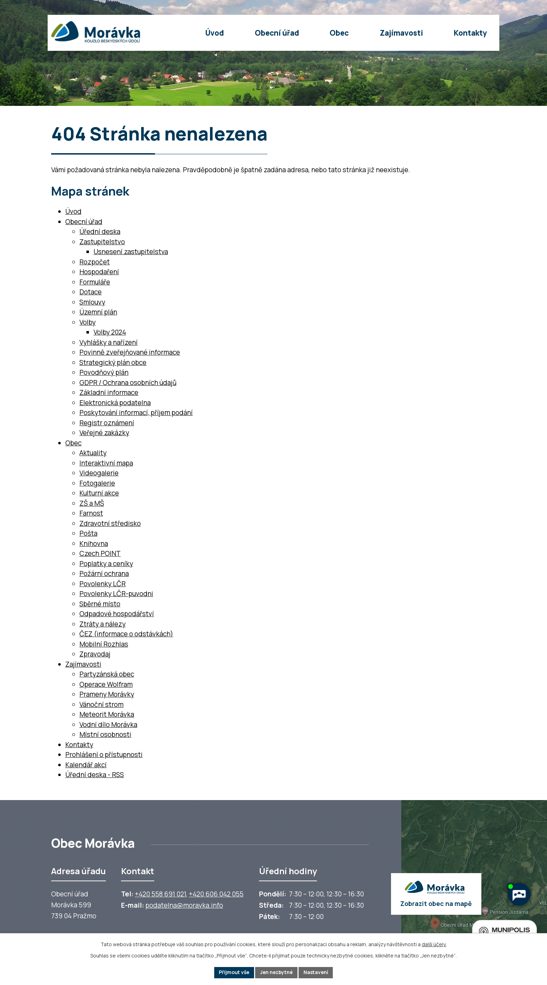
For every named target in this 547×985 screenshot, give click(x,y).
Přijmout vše (232, 972)
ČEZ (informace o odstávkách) (126, 633)
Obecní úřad (83, 221)
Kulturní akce (99, 493)
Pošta (88, 533)
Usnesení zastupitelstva (131, 251)
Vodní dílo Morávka (108, 724)
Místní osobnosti (105, 734)
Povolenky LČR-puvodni (116, 593)
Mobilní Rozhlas (103, 644)
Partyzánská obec (106, 674)
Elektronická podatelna (115, 402)
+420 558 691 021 (160, 894)
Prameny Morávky (106, 694)
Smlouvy (92, 302)
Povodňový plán (103, 372)
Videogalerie (99, 473)
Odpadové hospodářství (116, 613)
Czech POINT (100, 553)
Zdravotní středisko (110, 523)
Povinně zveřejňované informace (129, 352)
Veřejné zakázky (104, 432)
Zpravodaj (94, 654)
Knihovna (93, 543)
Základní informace (108, 392)
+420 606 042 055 (216, 894)
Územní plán (98, 312)
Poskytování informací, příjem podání (136, 412)
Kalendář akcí (86, 764)
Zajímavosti (83, 664)
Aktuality (93, 452)
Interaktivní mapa (106, 463)
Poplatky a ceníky (106, 563)
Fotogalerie (97, 483)
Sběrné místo (99, 603)
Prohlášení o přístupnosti (104, 754)
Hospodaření (99, 271)
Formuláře (94, 282)
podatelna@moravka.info (184, 905)
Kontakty (79, 744)
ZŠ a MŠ (91, 503)
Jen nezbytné (276, 972)
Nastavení (317, 972)
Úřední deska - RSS (94, 774)
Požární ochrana (104, 573)
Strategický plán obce (112, 362)
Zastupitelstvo (102, 241)
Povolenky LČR (102, 583)
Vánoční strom (101, 704)
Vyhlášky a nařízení (108, 342)
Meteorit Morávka (106, 714)
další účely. (434, 944)
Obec (73, 443)
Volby (87, 322)
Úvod (73, 211)
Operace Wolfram (106, 684)
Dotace (90, 291)
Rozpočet (94, 261)
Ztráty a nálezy (102, 624)
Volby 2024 (110, 332)
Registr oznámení (106, 422)
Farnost (91, 513)
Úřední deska (99, 231)
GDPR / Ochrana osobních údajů (127, 382)
